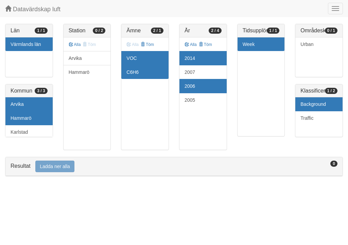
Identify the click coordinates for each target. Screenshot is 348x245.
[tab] (174, 166)
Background (313, 104)
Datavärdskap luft (32, 9)
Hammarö (21, 118)
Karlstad (19, 132)
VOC (131, 58)
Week (249, 44)
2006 (190, 86)
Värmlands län (26, 44)
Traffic (306, 118)
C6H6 (132, 72)
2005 (190, 100)
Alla (75, 44)
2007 (190, 72)
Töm (147, 44)
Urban (306, 44)
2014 (190, 58)
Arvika (17, 104)
